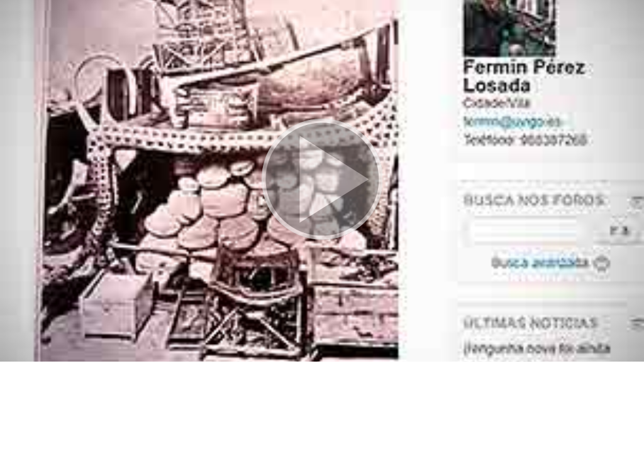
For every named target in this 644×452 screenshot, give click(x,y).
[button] (322, 181)
